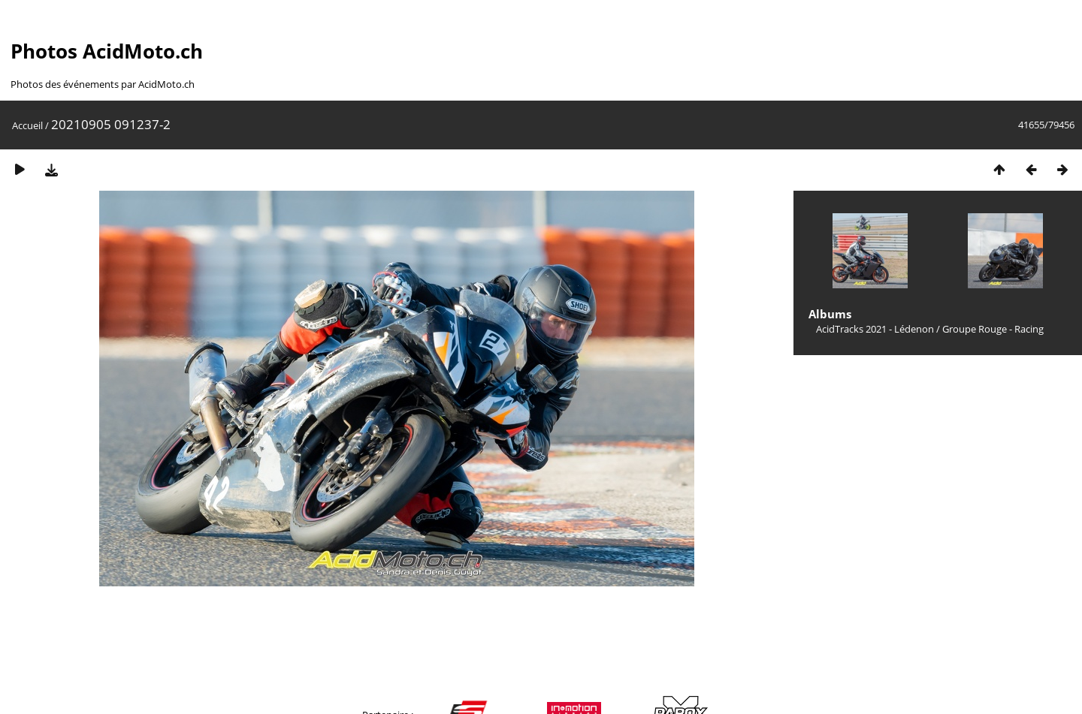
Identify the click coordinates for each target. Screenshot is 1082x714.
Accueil (27, 125)
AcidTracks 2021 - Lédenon (875, 329)
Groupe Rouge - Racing (993, 329)
